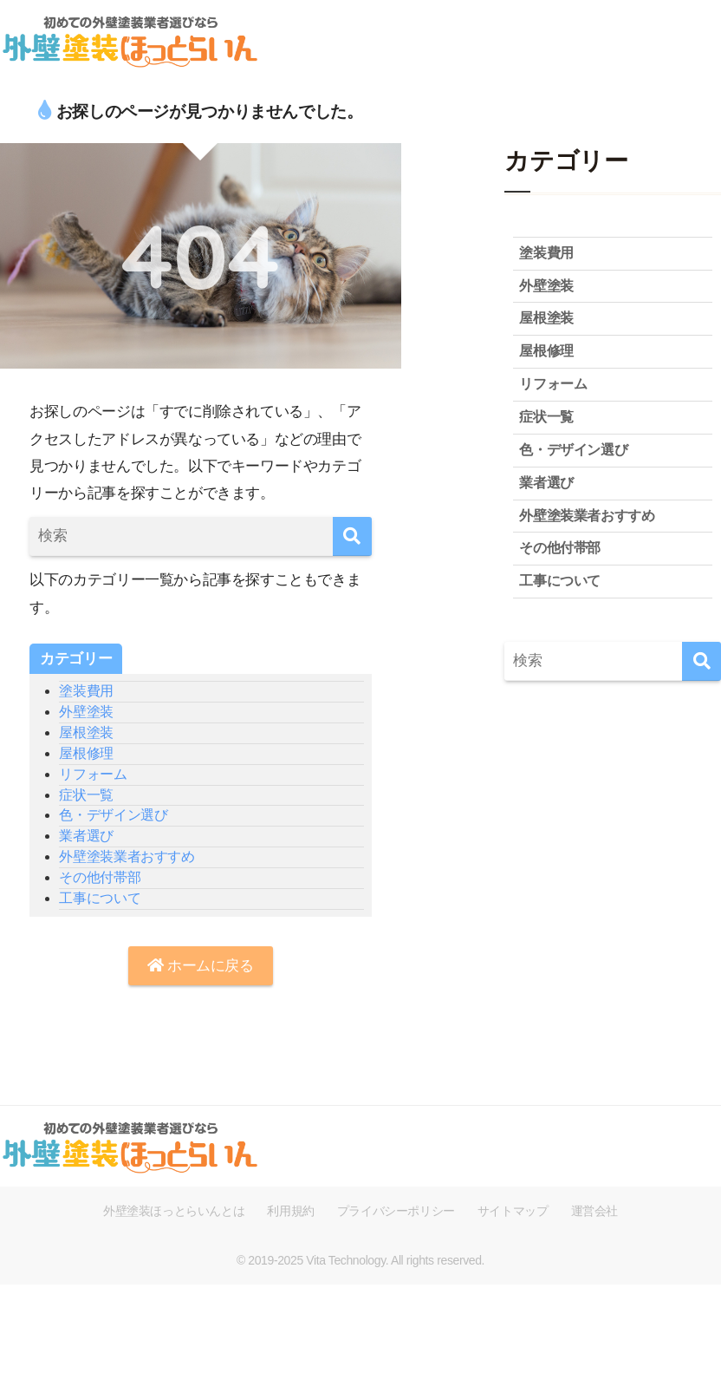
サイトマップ (513, 1211)
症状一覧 (86, 795)
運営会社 (594, 1211)
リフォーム (93, 774)
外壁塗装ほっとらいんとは (173, 1211)
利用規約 (290, 1211)
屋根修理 (86, 753)
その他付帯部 (99, 877)
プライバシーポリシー (396, 1211)
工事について (99, 898)
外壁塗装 (86, 711)
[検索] (352, 536)
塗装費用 (86, 690)
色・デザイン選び (113, 814)
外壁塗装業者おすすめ (126, 856)
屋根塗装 (86, 732)
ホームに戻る (200, 966)
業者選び (86, 835)
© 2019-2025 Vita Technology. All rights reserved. (360, 1260)
